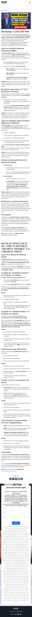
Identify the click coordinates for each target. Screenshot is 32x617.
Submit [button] (16, 523)
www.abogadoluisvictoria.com (9, 235)
